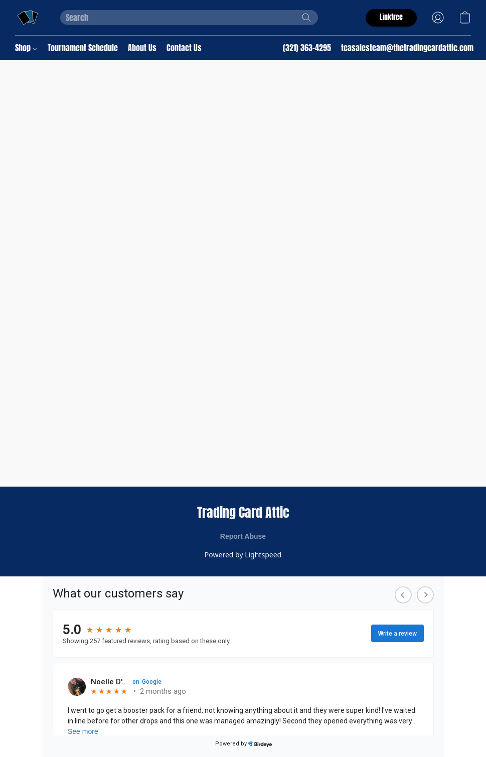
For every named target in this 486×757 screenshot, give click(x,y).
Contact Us (184, 48)
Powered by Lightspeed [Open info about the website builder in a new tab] (243, 554)
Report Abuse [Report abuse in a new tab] (243, 536)
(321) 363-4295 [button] (307, 48)
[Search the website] (306, 18)
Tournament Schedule (83, 48)
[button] (27, 17)
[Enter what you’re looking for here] (189, 17)
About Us (142, 48)
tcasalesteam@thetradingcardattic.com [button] (407, 48)
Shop (26, 48)
